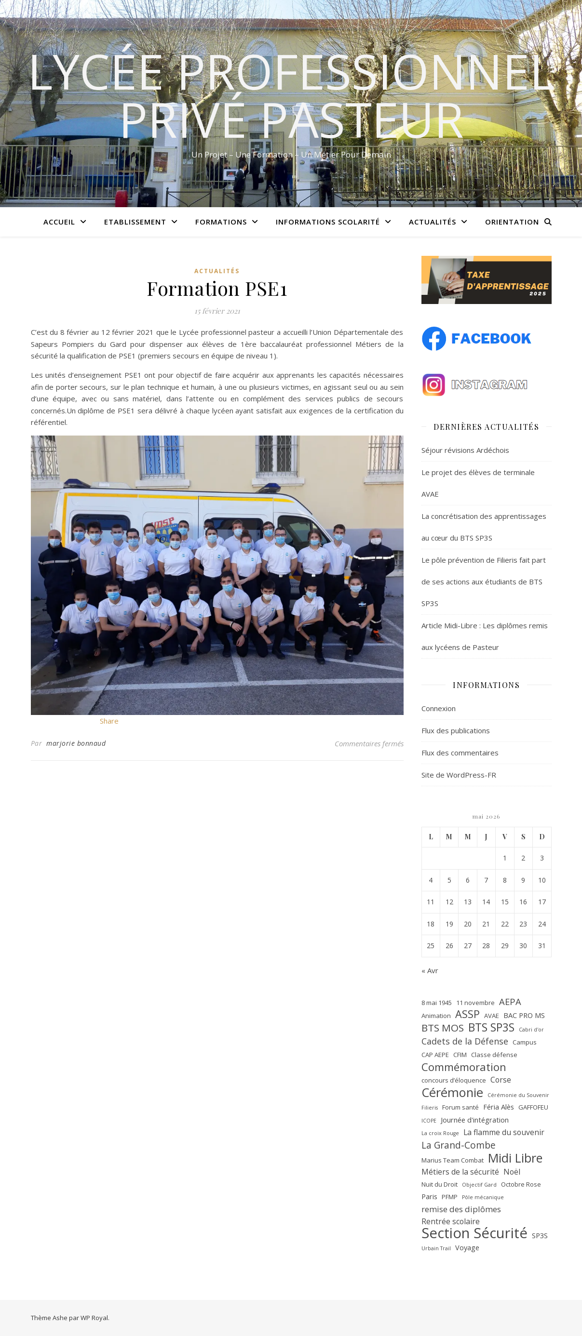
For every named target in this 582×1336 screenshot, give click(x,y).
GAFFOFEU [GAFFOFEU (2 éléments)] (533, 1107)
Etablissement (135, 221)
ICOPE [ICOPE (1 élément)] (428, 1120)
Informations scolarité (328, 221)
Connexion (438, 708)
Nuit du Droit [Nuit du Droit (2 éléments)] (439, 1184)
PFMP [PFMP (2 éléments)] (450, 1196)
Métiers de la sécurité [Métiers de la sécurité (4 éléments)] (460, 1171)
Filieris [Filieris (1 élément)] (429, 1107)
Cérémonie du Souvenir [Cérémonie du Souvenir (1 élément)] (518, 1095)
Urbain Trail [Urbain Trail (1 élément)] (436, 1248)
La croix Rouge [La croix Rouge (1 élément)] (440, 1133)
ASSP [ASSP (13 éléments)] (467, 1014)
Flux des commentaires (460, 752)
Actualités (432, 221)
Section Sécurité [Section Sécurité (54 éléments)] (474, 1233)
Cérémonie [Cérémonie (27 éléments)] (452, 1092)
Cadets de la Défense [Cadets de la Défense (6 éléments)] (464, 1041)
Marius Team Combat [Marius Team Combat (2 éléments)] (452, 1160)
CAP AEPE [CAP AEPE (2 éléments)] (435, 1054)
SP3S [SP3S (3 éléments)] (540, 1235)
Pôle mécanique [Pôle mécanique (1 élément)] (483, 1197)
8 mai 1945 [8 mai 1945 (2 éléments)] (436, 1002)
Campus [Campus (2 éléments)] (525, 1042)
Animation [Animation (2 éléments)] (436, 1015)
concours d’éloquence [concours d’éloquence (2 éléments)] (453, 1080)
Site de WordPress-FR (458, 775)
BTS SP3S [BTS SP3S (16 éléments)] (491, 1028)
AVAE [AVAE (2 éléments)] (491, 1015)
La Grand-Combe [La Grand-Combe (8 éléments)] (458, 1145)
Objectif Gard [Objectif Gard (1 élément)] (479, 1184)
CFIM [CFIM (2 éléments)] (460, 1054)
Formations (221, 221)
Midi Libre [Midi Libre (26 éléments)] (515, 1158)
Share (109, 721)
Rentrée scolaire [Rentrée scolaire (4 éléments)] (450, 1221)
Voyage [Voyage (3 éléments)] (467, 1247)
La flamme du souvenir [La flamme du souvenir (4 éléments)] (503, 1132)
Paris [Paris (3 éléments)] (429, 1196)
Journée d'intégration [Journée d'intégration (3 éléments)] (475, 1119)
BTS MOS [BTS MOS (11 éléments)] (442, 1028)
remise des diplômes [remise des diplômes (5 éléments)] (461, 1209)
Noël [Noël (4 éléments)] (511, 1171)
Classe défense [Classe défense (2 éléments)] (494, 1054)
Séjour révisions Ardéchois (465, 450)
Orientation (512, 221)
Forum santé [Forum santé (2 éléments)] (460, 1107)
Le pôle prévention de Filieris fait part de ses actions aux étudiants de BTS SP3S (483, 581)
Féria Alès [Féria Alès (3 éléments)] (498, 1106)
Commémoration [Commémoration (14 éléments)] (463, 1067)
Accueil (59, 221)
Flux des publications (455, 730)
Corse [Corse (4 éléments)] (500, 1079)
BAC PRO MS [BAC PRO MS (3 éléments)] (524, 1015)
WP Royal (94, 1317)
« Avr (429, 970)
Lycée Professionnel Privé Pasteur (291, 95)
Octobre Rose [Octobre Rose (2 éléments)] (521, 1184)
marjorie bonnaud (76, 743)
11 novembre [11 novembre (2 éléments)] (475, 1002)
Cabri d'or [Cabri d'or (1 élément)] (531, 1029)
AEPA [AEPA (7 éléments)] (510, 1001)
